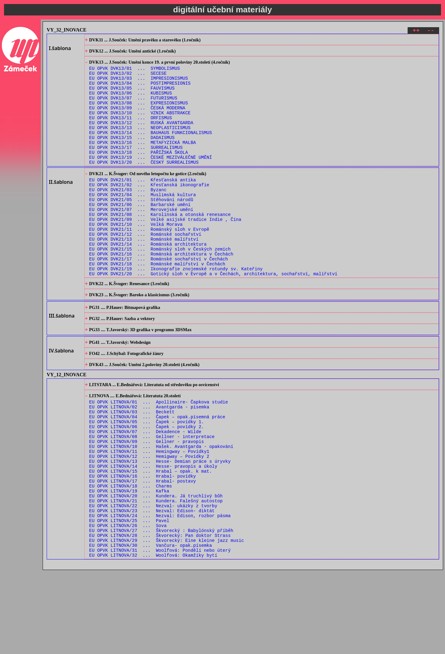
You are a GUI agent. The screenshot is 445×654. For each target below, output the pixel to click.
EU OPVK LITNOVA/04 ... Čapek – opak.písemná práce (157, 475)
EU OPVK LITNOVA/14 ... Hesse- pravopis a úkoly (153, 533)
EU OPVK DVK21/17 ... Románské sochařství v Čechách (158, 298)
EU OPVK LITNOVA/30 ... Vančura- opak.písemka (150, 627)
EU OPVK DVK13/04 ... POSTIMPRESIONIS (140, 90)
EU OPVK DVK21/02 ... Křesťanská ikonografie (149, 210)
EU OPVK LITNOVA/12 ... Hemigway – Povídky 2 (149, 522)
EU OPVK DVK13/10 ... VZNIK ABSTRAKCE (140, 126)
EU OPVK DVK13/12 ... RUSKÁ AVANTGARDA (141, 137)
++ (416, 31)
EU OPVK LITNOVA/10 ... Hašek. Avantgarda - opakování (161, 510)
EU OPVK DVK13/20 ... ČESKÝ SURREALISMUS (144, 184)
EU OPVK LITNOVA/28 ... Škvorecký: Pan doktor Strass (160, 615)
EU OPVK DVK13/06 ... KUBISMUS (130, 102)
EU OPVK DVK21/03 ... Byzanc (128, 216)
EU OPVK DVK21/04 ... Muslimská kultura (142, 222)
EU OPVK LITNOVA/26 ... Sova (128, 604)
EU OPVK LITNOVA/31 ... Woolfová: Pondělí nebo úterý (160, 633)
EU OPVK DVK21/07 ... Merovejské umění (141, 239)
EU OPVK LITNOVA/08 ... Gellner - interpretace (152, 498)
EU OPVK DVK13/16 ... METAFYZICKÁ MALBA (142, 161)
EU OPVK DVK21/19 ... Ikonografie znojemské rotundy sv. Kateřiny (176, 310)
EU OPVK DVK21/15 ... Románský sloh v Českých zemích (160, 286)
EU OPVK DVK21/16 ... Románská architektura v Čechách (161, 292)
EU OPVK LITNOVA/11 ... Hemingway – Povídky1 (149, 516)
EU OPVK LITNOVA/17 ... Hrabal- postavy (142, 551)
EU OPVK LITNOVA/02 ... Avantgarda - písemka (149, 463)
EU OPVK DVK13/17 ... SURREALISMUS (136, 167)
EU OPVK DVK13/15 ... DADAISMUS (132, 155)
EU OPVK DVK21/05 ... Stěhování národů (141, 227)
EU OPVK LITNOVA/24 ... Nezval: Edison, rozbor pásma (160, 592)
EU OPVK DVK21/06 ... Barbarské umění (140, 233)
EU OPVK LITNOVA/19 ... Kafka (129, 563)
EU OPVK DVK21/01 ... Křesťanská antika (142, 204)
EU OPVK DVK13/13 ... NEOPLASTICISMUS (140, 143)
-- (430, 31)
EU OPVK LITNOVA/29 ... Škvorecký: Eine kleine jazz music (166, 621)
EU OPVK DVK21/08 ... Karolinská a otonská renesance (160, 245)
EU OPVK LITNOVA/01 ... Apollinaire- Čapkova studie (158, 457)
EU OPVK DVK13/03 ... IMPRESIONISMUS (138, 84)
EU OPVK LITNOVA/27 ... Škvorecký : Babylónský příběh (161, 610)
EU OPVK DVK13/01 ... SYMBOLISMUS (134, 73)
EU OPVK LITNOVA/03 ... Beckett (132, 469)
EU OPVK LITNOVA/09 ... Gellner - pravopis (146, 504)
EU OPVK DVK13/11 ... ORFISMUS (130, 131)
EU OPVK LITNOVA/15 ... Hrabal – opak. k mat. (150, 539)
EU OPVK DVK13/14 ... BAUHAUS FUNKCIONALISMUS (150, 149)
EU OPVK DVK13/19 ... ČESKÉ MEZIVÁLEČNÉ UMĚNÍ (150, 178)
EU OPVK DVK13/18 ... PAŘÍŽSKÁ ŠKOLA (138, 172)
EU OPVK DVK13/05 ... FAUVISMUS (132, 96)
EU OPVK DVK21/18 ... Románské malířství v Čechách (157, 304)
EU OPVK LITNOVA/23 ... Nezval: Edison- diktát (152, 586)
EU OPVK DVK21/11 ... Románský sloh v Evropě (149, 263)
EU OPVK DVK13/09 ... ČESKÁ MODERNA (137, 120)
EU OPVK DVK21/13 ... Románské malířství (144, 274)
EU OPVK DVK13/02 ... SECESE (128, 79)
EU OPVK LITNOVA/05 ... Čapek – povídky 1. (146, 480)
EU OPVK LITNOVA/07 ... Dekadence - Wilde (145, 492)
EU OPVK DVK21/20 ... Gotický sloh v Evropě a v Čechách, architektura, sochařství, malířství (213, 316)
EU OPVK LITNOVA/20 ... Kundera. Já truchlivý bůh (156, 569)
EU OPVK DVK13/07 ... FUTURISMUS (133, 108)
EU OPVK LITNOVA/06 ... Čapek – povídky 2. (146, 486)
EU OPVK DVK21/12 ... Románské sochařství (145, 269)
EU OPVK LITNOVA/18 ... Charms (130, 557)
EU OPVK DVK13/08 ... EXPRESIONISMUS (138, 114)
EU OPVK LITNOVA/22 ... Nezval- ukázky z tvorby (153, 580)
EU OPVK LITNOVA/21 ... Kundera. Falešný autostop (156, 574)
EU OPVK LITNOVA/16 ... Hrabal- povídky (142, 545)
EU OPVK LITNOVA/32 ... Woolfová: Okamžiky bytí (153, 639)
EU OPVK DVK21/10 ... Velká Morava (136, 257)
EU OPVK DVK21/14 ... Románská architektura (148, 280)
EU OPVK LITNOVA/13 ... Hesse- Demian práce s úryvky (160, 527)
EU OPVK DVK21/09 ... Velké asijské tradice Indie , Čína (165, 251)
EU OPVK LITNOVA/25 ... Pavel (129, 598)
